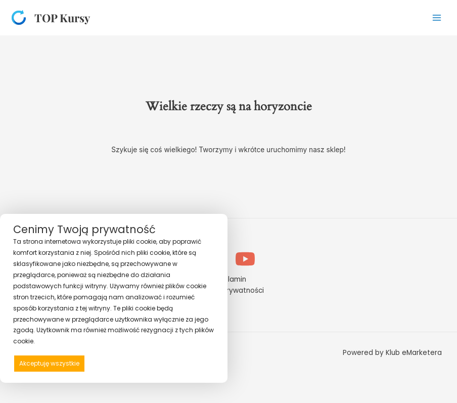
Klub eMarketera (414, 352)
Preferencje (192, 363)
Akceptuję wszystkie (49, 363)
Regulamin (228, 279)
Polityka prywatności (228, 290)
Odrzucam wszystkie (128, 363)
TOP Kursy (62, 17)
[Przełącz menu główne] (437, 17)
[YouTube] (245, 259)
